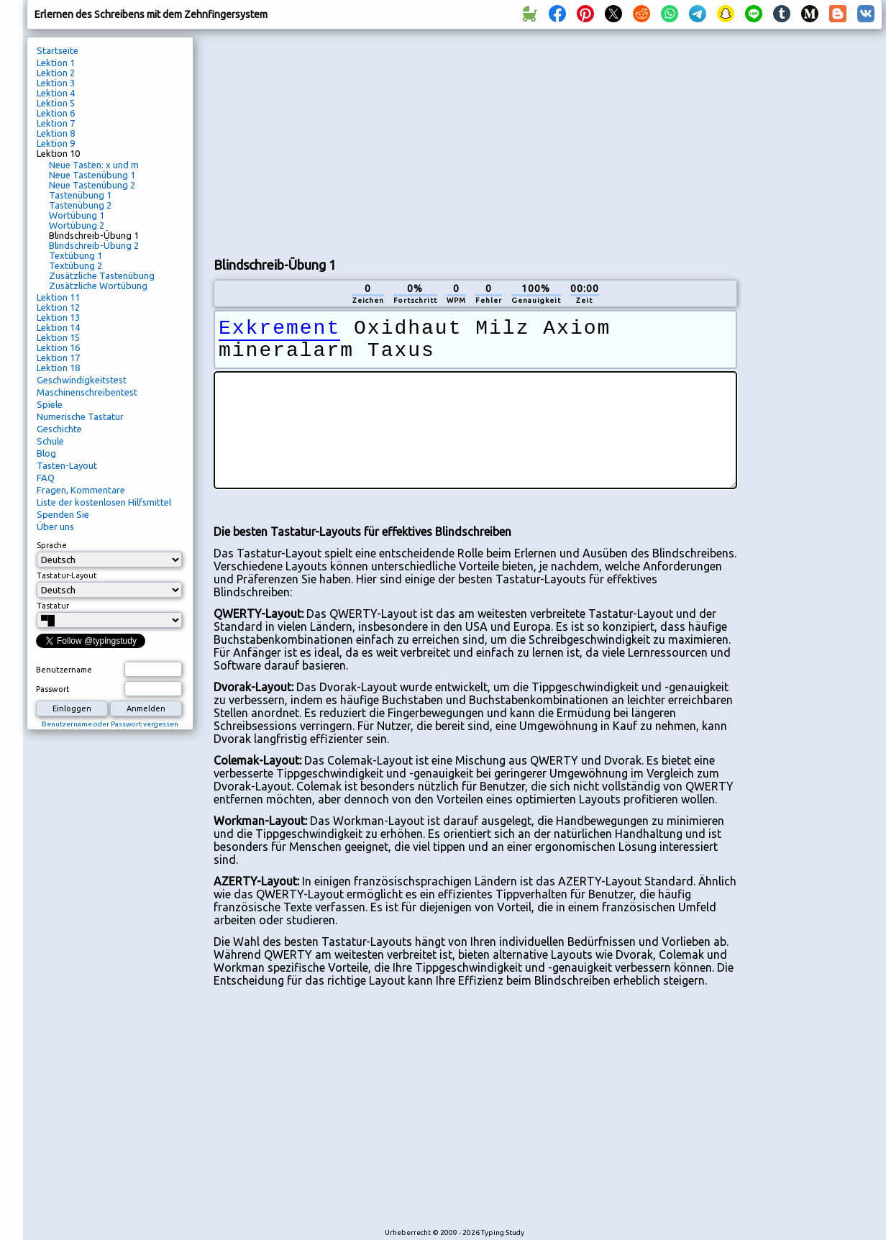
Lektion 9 (56, 143)
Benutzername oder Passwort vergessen (110, 724)
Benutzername (64, 669)
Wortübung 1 (76, 215)
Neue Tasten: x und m (94, 165)
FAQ (46, 478)
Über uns (55, 526)
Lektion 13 (58, 317)
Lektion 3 (56, 83)
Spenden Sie (63, 514)
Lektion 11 (58, 297)
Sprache (52, 545)
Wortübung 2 (76, 225)
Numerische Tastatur (80, 416)
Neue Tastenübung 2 (92, 185)
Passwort (53, 689)
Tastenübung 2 (80, 205)
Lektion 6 (56, 113)
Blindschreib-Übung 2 (94, 245)
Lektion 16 (58, 347)
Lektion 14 (58, 327)
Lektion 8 (56, 133)
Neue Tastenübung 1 (92, 175)
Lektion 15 (58, 337)
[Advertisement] (454, 141)
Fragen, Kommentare (81, 490)
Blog (46, 453)
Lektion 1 (56, 63)
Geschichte (59, 429)
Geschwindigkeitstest (82, 380)
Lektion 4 (56, 93)
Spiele (50, 404)
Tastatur (53, 605)
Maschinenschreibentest (87, 392)
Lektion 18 (58, 368)
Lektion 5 (56, 103)
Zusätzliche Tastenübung (102, 275)
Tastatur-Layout (67, 575)
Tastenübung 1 (80, 195)
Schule (50, 441)
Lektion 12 (58, 307)
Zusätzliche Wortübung (98, 286)
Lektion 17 (58, 357)
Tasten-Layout (67, 465)
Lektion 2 (56, 73)
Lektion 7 (56, 123)
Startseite (57, 50)
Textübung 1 (75, 255)
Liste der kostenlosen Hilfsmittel (104, 502)
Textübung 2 (75, 265)
